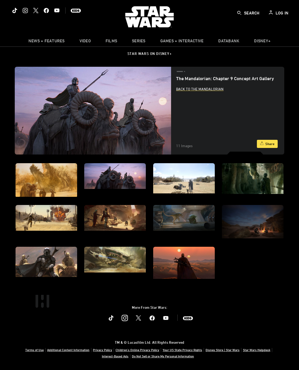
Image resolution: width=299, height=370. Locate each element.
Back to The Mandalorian (199, 89)
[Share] (267, 144)
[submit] (239, 13)
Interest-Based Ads (115, 356)
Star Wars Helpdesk (256, 350)
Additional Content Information (68, 350)
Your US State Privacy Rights (182, 350)
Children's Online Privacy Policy (137, 350)
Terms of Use (34, 350)
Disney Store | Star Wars (223, 350)
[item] (46, 42)
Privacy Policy (102, 350)
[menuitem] (85, 42)
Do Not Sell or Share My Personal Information (163, 356)
